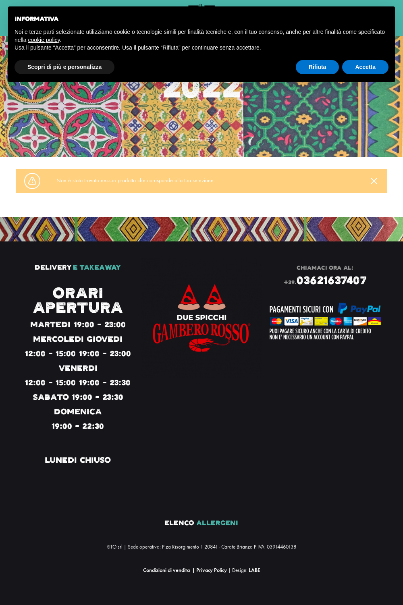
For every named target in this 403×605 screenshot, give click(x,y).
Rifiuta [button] (317, 67)
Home (194, 139)
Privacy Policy (211, 570)
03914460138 (281, 547)
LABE (254, 570)
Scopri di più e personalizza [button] (64, 67)
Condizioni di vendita (166, 570)
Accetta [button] (365, 67)
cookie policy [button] (44, 40)
